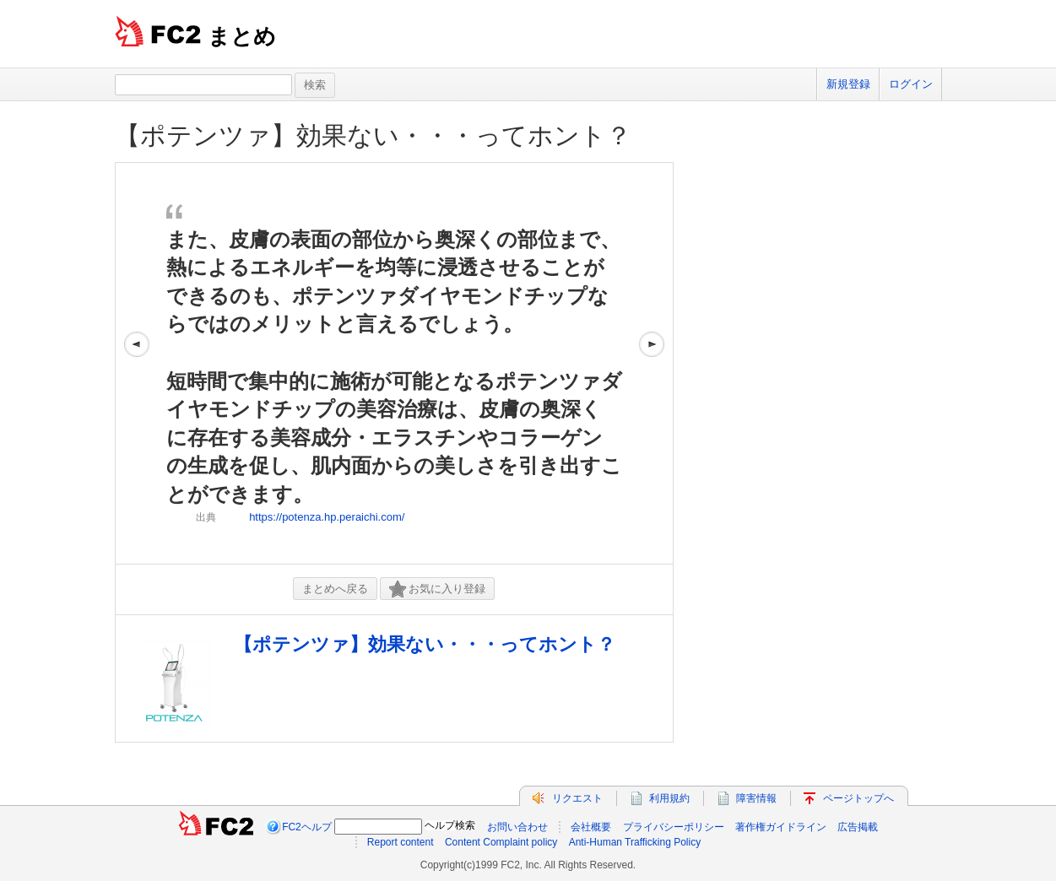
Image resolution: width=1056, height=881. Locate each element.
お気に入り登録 (437, 589)
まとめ (242, 36)
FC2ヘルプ (307, 827)
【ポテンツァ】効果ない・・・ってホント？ (373, 135)
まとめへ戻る (335, 588)
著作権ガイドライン (780, 827)
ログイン (911, 84)
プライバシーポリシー (673, 827)
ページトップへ (858, 798)
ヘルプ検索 (450, 825)
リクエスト (577, 798)
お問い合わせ (517, 827)
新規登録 (848, 84)
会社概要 (591, 827)
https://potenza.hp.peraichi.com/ (326, 517)
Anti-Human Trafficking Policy (635, 842)
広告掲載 (857, 827)
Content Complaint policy (501, 842)
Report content (400, 842)
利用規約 (669, 798)
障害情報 (756, 798)
